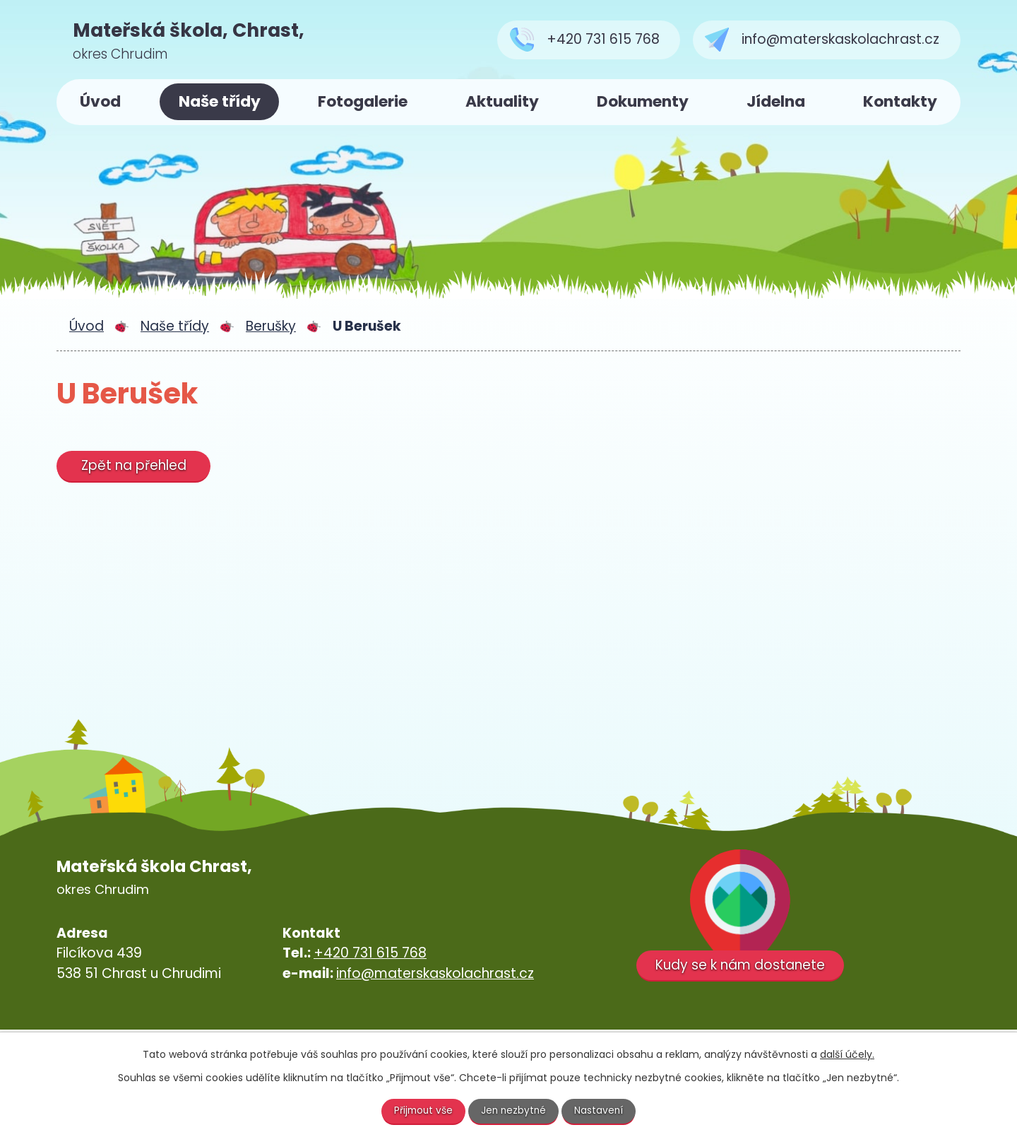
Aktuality (502, 101)
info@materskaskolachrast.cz (435, 973)
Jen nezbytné (514, 1111)
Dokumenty (643, 101)
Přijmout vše (422, 1111)
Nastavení (601, 1111)
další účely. (847, 1054)
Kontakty (900, 101)
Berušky (271, 326)
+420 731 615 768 (370, 952)
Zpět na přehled (135, 465)
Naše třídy (220, 101)
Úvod (100, 101)
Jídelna (776, 101)
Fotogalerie (363, 101)
